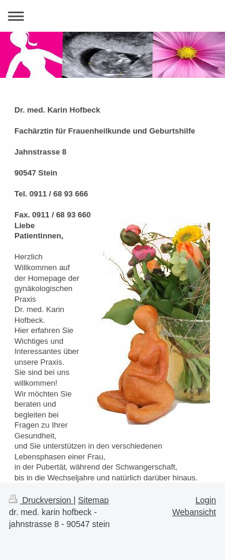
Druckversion (41, 500)
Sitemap (93, 500)
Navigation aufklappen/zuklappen (112, 16)
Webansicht (194, 512)
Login (206, 500)
